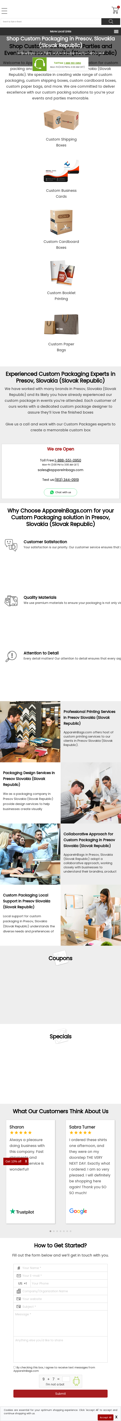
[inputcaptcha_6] (66, 1379)
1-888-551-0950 (72, 63)
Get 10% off (13, 1161)
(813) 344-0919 (67, 480)
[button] (50, 1231)
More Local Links (60, 31)
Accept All (105, 1417)
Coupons (60, 958)
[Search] (110, 21)
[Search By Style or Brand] (51, 21)
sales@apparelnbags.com (60, 470)
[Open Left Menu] (4, 11)
